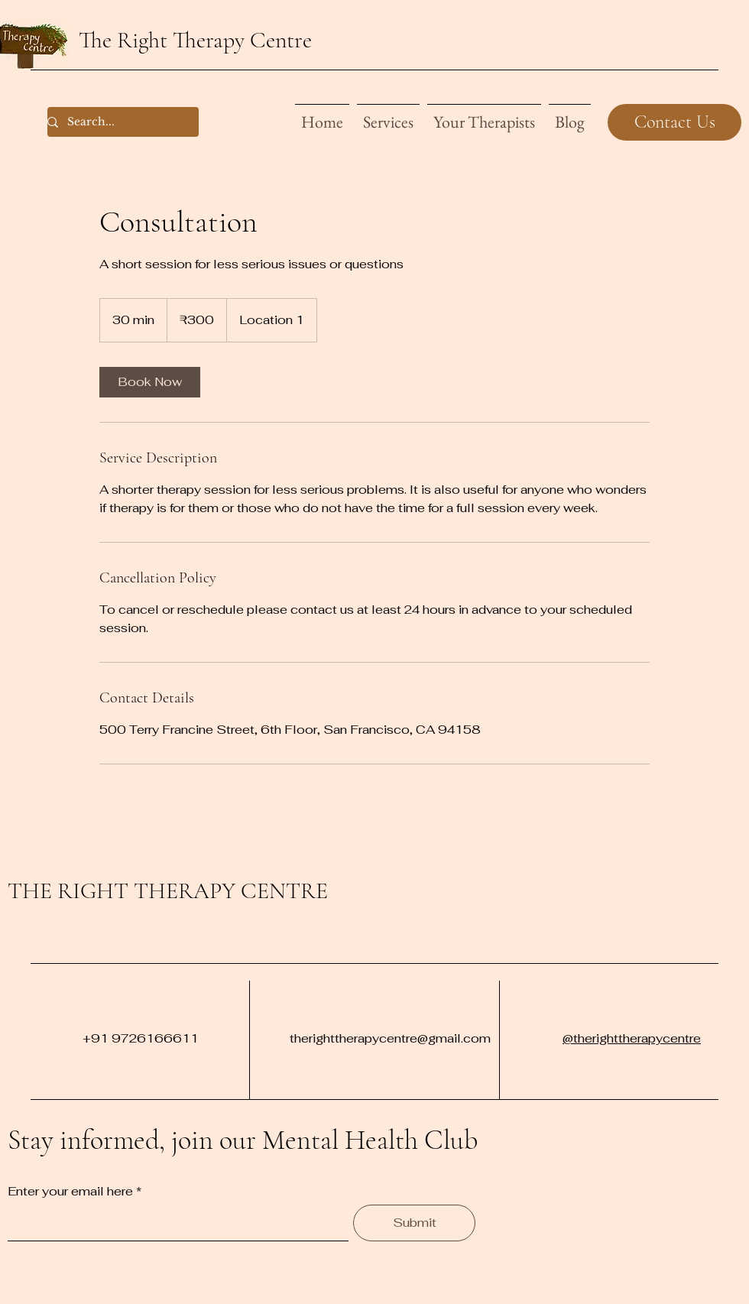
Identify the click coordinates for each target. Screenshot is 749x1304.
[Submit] (414, 1223)
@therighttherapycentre (632, 1038)
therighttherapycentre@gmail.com (390, 1038)
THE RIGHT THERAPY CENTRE (168, 891)
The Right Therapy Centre (195, 40)
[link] (149, 382)
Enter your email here (70, 1192)
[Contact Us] (674, 122)
